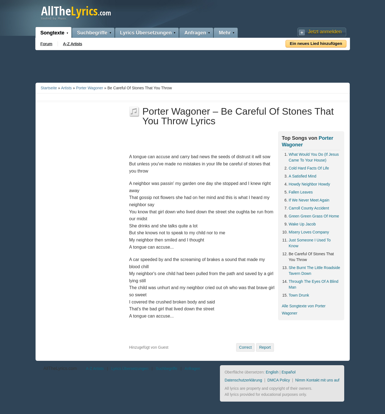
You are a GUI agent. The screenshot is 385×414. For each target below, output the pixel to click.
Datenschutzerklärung (243, 380)
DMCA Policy (278, 380)
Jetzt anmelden (324, 31)
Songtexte (52, 33)
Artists (66, 88)
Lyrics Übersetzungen (146, 33)
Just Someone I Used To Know (310, 243)
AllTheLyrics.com (60, 368)
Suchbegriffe (92, 33)
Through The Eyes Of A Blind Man (313, 284)
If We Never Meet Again (309, 200)
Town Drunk (299, 295)
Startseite (49, 88)
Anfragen (195, 33)
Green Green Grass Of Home (314, 216)
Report (265, 347)
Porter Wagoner (89, 88)
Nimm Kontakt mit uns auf (317, 380)
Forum (46, 43)
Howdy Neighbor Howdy (309, 184)
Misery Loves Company (309, 232)
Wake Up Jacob (302, 224)
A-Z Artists (72, 43)
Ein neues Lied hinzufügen (316, 43)
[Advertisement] (192, 65)
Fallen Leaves (301, 192)
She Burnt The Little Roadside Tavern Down (314, 270)
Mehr (225, 33)
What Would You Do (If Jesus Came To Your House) (314, 157)
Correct (245, 347)
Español (289, 372)
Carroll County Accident (309, 208)
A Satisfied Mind (302, 176)
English (272, 372)
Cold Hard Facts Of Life (309, 168)
